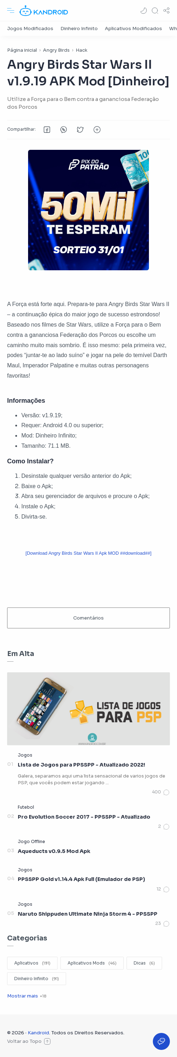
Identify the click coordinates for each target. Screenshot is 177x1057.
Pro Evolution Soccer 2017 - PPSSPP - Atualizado (84, 817)
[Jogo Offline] (31, 841)
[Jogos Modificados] (30, 29)
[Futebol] (26, 807)
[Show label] (26, 995)
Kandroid (38, 1033)
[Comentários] (161, 792)
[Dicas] (144, 963)
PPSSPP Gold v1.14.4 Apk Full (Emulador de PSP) (81, 879)
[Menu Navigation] (10, 10)
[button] (143, 10)
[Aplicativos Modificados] (133, 29)
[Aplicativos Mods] (92, 963)
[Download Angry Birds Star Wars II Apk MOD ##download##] (88, 553)
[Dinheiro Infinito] (79, 29)
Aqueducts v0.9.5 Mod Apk (54, 851)
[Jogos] (25, 755)
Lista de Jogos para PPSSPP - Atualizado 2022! (81, 765)
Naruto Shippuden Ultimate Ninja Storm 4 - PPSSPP (87, 914)
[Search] (155, 10)
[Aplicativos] (32, 963)
